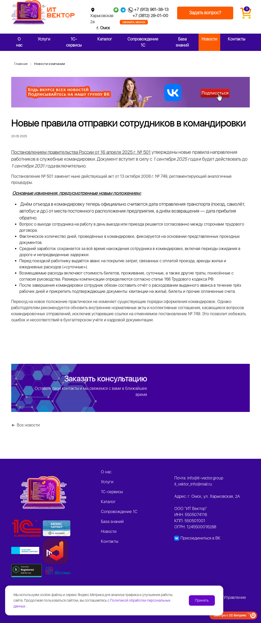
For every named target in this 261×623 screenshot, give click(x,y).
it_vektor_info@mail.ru (193, 484)
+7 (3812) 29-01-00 (150, 15)
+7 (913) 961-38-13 (151, 9)
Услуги (44, 39)
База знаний (182, 42)
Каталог (104, 39)
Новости (209, 39)
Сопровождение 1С (142, 42)
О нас (19, 42)
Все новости (28, 425)
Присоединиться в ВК (200, 538)
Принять (202, 600)
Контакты (236, 39)
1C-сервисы (74, 42)
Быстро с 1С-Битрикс (230, 615)
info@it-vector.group (205, 478)
